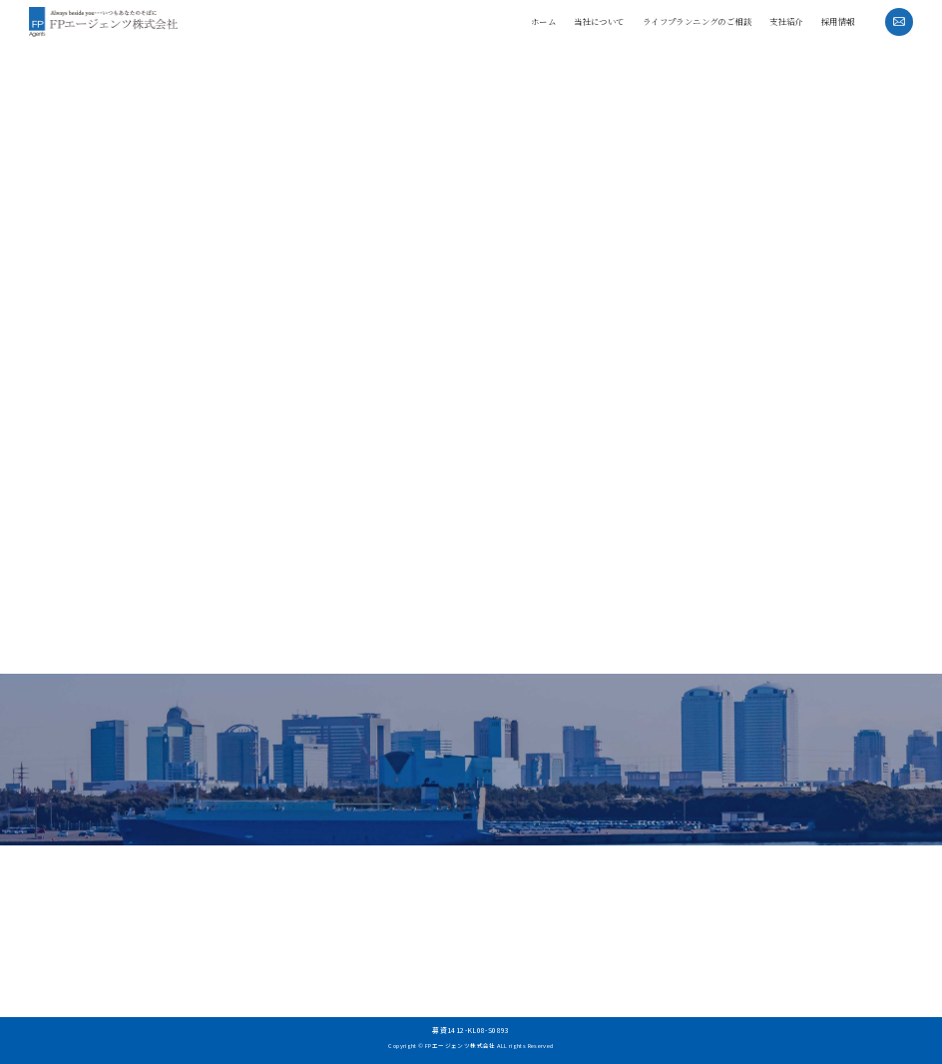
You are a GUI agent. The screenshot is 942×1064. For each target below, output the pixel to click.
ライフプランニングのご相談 (697, 21)
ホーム (543, 21)
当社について (599, 21)
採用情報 (838, 21)
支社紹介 (786, 21)
